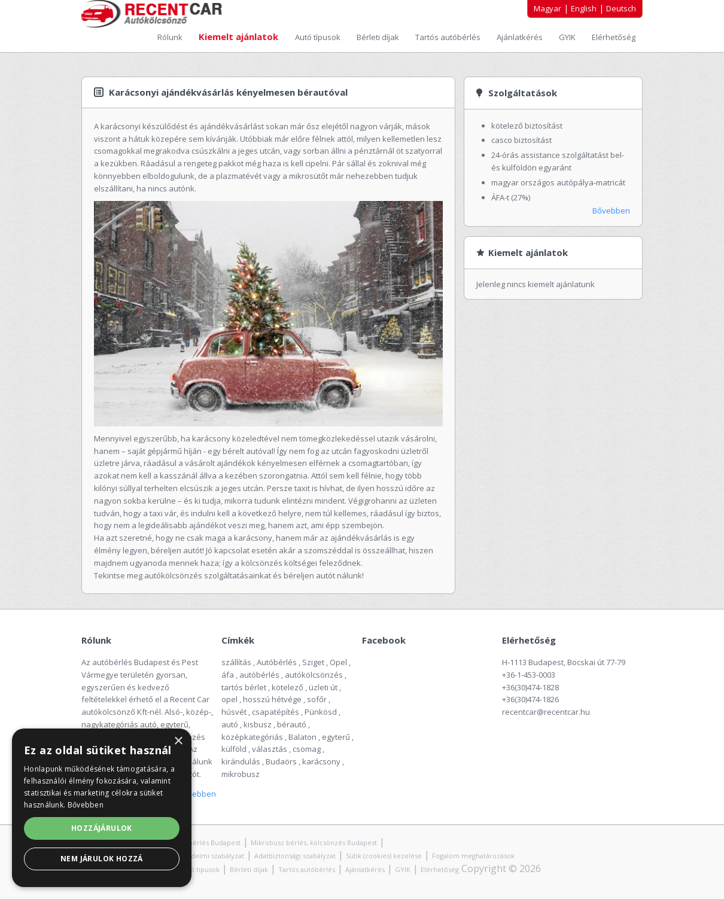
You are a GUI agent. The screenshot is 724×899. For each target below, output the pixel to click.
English (584, 8)
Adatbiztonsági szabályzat (295, 855)
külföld (234, 748)
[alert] (101, 808)
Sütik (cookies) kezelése (384, 855)
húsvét (234, 711)
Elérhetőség (613, 37)
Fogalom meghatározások (473, 855)
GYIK (568, 37)
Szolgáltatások (522, 93)
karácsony (321, 761)
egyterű (336, 737)
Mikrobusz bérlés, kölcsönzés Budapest (314, 842)
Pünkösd (321, 711)
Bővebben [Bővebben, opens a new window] (86, 805)
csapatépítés (275, 711)
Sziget (313, 662)
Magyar (547, 8)
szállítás (236, 662)
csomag (307, 748)
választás (269, 748)
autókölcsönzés (314, 674)
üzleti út (323, 687)
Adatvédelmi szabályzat (206, 855)
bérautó (291, 724)
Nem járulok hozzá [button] (101, 859)
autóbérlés (259, 674)
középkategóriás (252, 737)
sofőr (317, 699)
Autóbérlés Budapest (207, 842)
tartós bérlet (243, 687)
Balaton (302, 737)
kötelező (287, 687)
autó (229, 724)
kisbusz (258, 724)
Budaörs (281, 761)
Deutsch (621, 8)
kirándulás (240, 761)
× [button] (178, 741)
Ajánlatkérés (520, 37)
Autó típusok (318, 37)
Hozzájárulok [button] (101, 828)
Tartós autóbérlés (448, 37)
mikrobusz (240, 774)
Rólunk (170, 37)
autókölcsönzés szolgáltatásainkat (208, 575)
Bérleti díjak (379, 37)
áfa (227, 674)
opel (229, 699)
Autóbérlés (277, 662)
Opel (338, 662)
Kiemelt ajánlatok (240, 36)
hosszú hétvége (272, 699)
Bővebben (611, 210)
